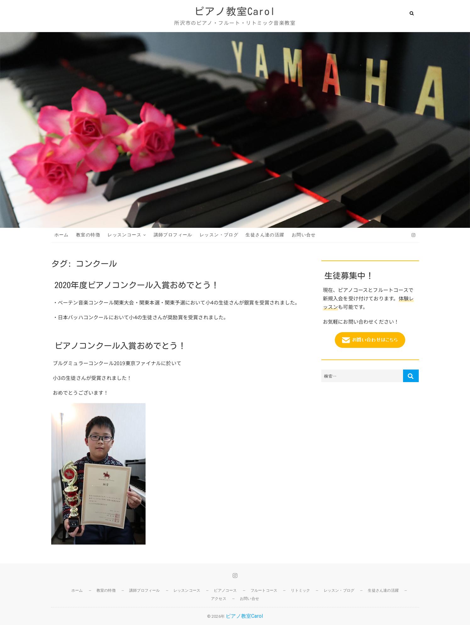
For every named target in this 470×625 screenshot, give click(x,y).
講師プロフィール (173, 234)
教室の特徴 (88, 234)
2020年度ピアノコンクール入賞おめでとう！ (136, 285)
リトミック (300, 590)
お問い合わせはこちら (370, 340)
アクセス (218, 598)
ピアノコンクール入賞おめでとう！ (120, 346)
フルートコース (264, 590)
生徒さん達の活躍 (265, 234)
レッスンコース (124, 234)
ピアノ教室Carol (235, 11)
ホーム (61, 234)
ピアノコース (225, 590)
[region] (235, 130)
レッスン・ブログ (219, 234)
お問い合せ (304, 234)
